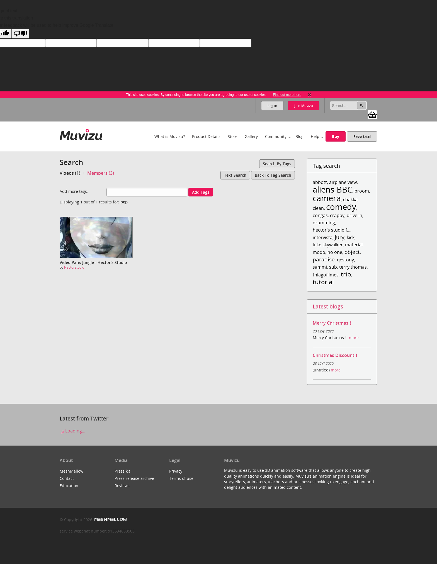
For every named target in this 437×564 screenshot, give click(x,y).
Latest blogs (328, 306)
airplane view (343, 182)
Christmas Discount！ (336, 355)
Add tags (200, 192)
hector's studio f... (331, 230)
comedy (341, 206)
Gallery (251, 136)
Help (315, 136)
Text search (235, 175)
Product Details (206, 136)
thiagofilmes (326, 275)
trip (346, 274)
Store (232, 136)
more (354, 337)
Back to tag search (273, 175)
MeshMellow (71, 471)
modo (319, 252)
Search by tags (277, 163)
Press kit (122, 471)
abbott (320, 182)
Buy (335, 136)
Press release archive (134, 478)
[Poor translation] (20, 33)
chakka (350, 199)
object (352, 252)
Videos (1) (70, 173)
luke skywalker (328, 245)
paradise (324, 259)
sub (333, 267)
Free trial (362, 136)
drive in (354, 215)
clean (318, 208)
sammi (320, 267)
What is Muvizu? (169, 136)
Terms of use (181, 478)
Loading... (72, 431)
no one (334, 252)
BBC (344, 189)
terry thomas (353, 267)
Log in (272, 105)
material (354, 245)
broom (362, 191)
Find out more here (287, 95)
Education (69, 485)
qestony (345, 260)
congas (320, 215)
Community (276, 136)
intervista (322, 237)
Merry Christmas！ (333, 323)
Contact (67, 478)
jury (339, 237)
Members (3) (100, 173)
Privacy (175, 471)
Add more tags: (74, 191)
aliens (323, 189)
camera (327, 198)
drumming (324, 223)
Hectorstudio (74, 267)
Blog (299, 136)
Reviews (122, 485)
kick (351, 237)
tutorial (323, 282)
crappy (337, 215)
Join (303, 105)
